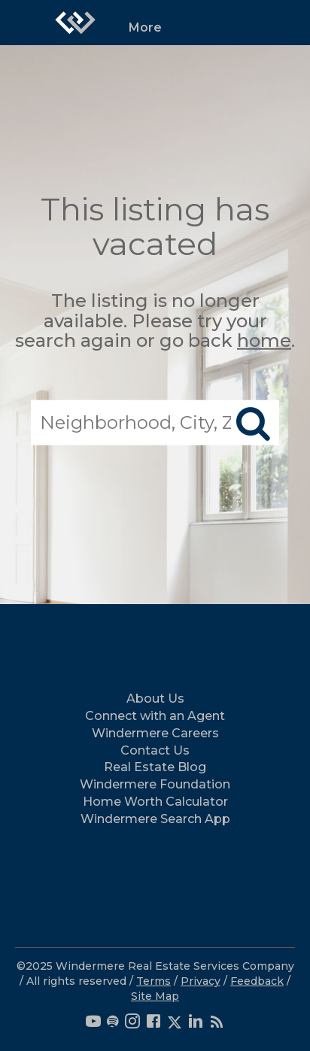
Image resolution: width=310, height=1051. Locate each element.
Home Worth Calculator (155, 801)
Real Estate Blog (155, 767)
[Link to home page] (75, 22)
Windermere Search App (155, 819)
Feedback (257, 981)
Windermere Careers (155, 733)
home (264, 340)
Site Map (155, 996)
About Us (155, 698)
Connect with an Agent (155, 716)
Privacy (200, 981)
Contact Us (155, 750)
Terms (153, 981)
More (145, 27)
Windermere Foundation (155, 784)
